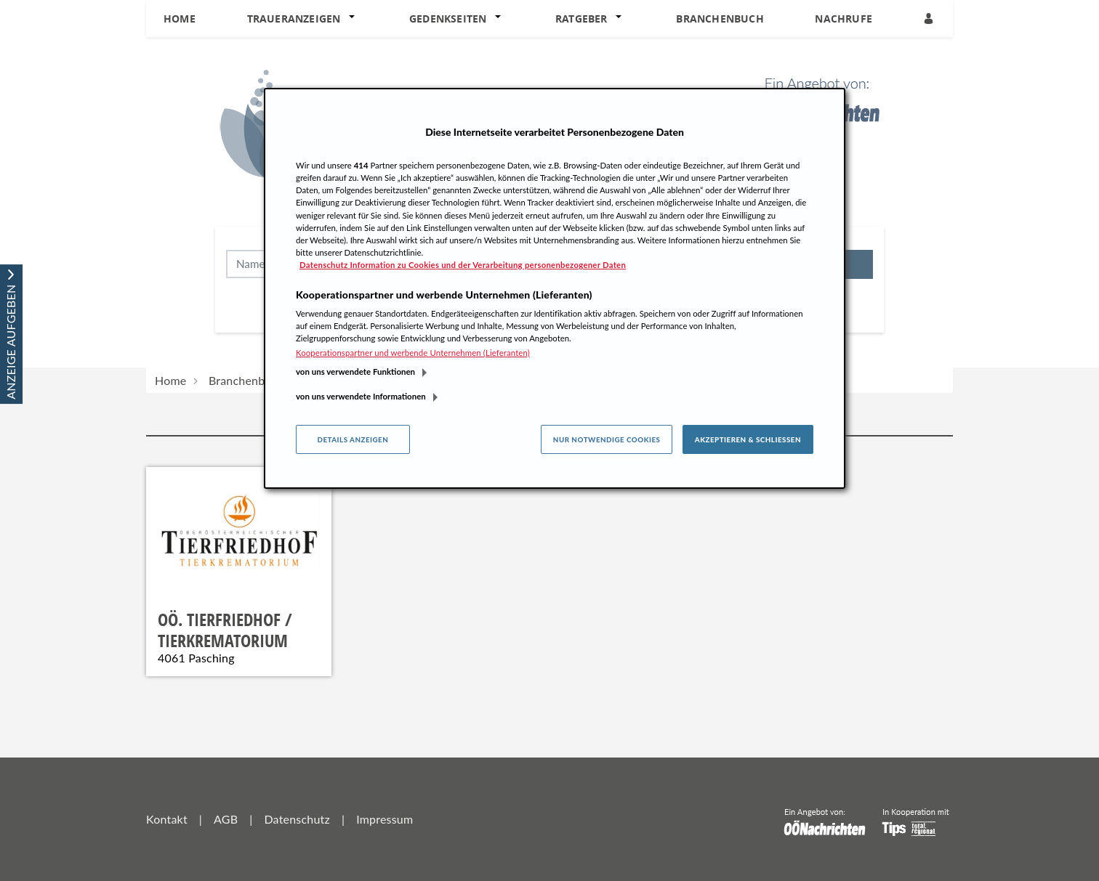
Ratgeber (581, 18)
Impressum (384, 819)
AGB (226, 819)
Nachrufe (843, 18)
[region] (554, 288)
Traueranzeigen (294, 18)
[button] (354, 19)
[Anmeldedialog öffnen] (929, 18)
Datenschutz (296, 819)
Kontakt (167, 819)
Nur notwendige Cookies (607, 439)
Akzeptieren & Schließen (748, 439)
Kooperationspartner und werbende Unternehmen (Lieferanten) (413, 352)
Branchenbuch (719, 18)
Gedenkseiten (447, 18)
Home (180, 18)
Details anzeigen (352, 439)
